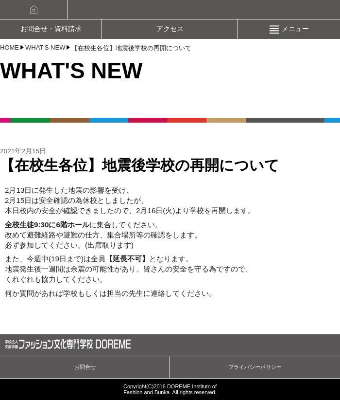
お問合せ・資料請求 (51, 29)
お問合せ (85, 367)
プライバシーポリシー (255, 367)
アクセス (170, 29)
